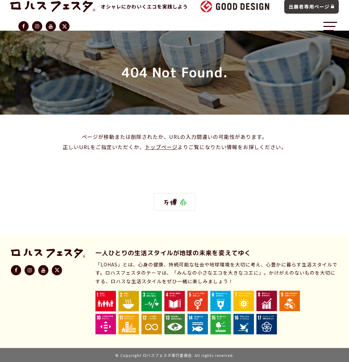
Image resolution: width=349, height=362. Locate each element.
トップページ (161, 146)
